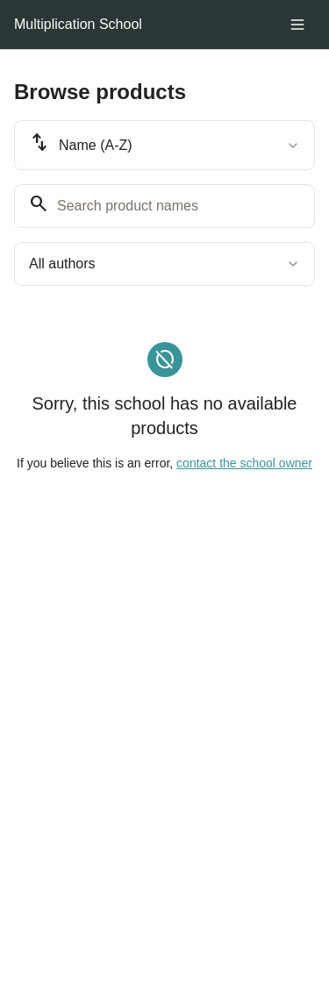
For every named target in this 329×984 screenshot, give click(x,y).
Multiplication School (78, 24)
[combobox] (164, 145)
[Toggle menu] (297, 24)
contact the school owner (244, 463)
